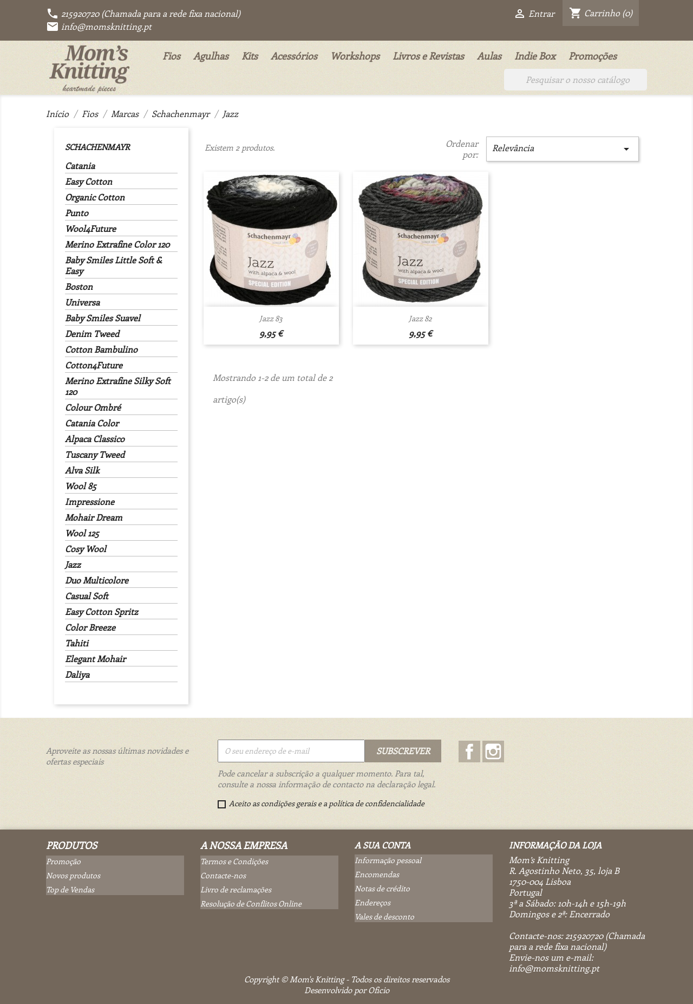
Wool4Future (90, 228)
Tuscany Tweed (95, 454)
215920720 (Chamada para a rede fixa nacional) (143, 13)
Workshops (355, 55)
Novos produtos (73, 875)
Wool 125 (82, 533)
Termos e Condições (234, 861)
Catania (80, 165)
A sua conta (382, 845)
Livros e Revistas (428, 55)
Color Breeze (90, 627)
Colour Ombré (93, 407)
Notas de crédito (382, 888)
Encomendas (377, 874)
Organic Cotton (95, 197)
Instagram (493, 751)
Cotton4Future (93, 365)
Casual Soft (86, 596)
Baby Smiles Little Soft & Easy (113, 265)
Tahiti (76, 643)
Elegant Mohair (95, 658)
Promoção (63, 861)
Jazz (73, 564)
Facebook (469, 751)
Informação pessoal (388, 860)
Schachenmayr (97, 146)
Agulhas (210, 55)
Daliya (77, 674)
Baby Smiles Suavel (102, 318)
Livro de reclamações (235, 889)
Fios (171, 55)
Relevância (562, 149)
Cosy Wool (85, 548)
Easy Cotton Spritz (101, 611)
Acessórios (294, 55)
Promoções (592, 55)
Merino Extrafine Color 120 (117, 244)
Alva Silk (82, 470)
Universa (82, 302)
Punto (76, 213)
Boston (79, 286)
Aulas (489, 55)
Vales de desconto (384, 916)
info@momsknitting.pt (99, 26)
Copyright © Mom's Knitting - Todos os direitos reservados (346, 979)
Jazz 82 (420, 318)
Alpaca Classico (95, 438)
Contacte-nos (223, 875)
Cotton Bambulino (101, 349)
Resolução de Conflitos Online (251, 903)
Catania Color (92, 423)
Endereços (372, 902)
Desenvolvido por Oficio (346, 989)
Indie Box (534, 55)
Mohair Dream (93, 517)
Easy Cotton (88, 181)
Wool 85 (80, 486)
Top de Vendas (70, 889)
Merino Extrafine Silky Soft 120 (118, 386)
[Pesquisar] (575, 79)
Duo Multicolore (96, 580)
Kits (249, 55)
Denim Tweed (92, 333)
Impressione (89, 501)
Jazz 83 (271, 318)
